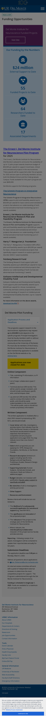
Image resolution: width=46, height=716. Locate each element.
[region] (23, 706)
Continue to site (23, 713)
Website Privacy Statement (14, 710)
